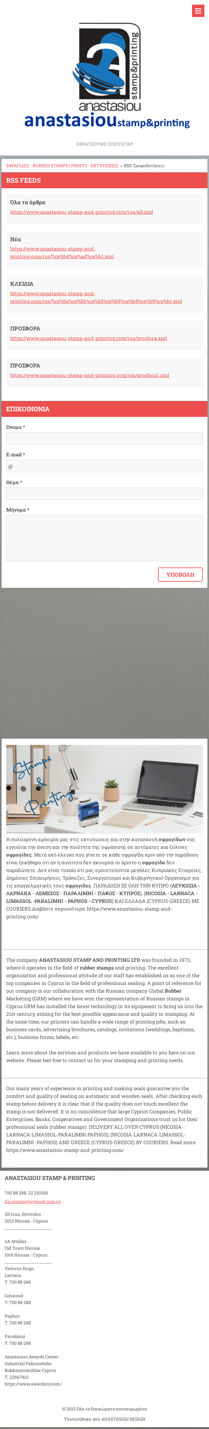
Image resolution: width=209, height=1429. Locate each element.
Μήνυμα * (17, 509)
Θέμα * (14, 482)
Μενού (198, 11)
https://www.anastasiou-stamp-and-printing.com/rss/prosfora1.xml (89, 375)
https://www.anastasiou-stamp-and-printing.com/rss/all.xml (81, 212)
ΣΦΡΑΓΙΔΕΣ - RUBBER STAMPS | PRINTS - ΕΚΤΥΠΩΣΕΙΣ (62, 165)
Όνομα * (15, 427)
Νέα (15, 239)
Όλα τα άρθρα (27, 202)
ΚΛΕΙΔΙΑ (21, 283)
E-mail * (15, 454)
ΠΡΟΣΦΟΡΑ (25, 328)
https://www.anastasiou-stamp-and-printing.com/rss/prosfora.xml (88, 338)
